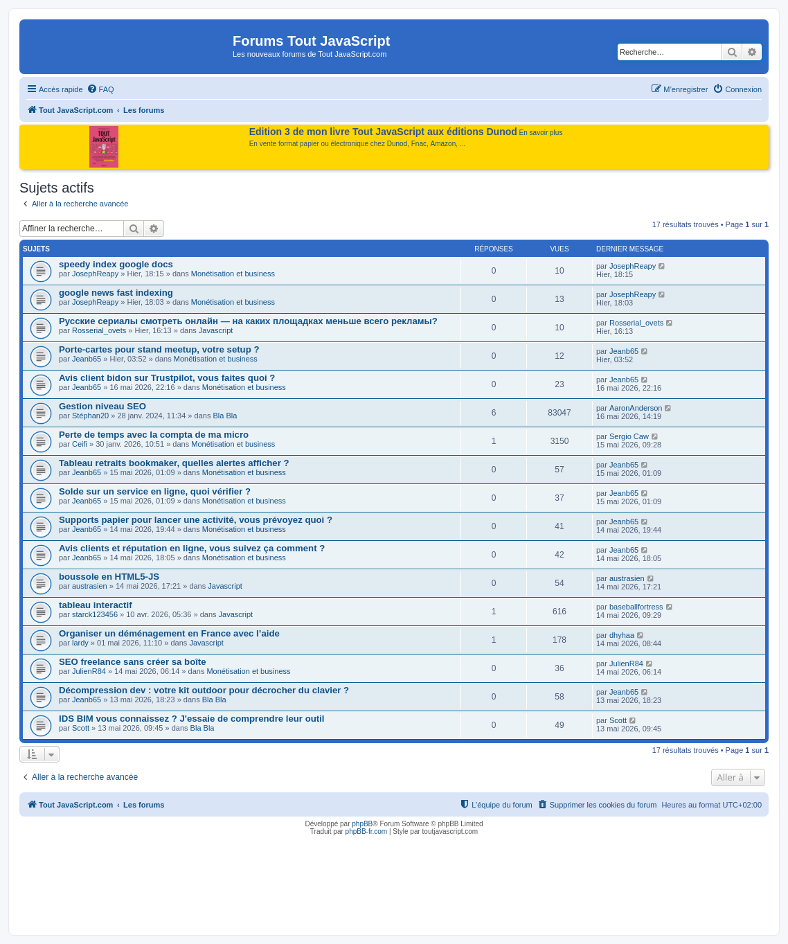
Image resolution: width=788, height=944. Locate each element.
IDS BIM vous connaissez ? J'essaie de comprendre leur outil (192, 718)
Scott (80, 728)
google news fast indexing (116, 292)
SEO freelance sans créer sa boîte (132, 662)
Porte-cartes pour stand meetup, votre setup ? (159, 349)
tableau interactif (95, 605)
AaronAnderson (635, 408)
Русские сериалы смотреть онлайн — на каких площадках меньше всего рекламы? (248, 321)
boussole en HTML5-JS (109, 576)
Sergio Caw (629, 436)
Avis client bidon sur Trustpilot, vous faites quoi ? (167, 378)
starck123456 (95, 614)
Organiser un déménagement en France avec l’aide (169, 633)
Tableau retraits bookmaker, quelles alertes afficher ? (174, 463)
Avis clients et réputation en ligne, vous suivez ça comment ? (192, 548)
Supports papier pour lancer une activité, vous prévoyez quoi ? (195, 520)
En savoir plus (541, 132)
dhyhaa (621, 635)
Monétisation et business (233, 273)
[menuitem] (100, 89)
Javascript (216, 330)
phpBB (362, 824)
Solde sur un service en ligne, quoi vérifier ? (155, 491)
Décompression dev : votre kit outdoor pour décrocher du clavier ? (204, 690)
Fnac (419, 144)
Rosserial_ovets (99, 330)
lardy (80, 643)
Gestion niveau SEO (102, 406)
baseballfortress (636, 607)
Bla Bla (225, 415)
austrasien (89, 586)
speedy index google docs (116, 264)
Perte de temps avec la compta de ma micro (154, 434)
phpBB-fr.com (367, 831)
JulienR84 (89, 671)
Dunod (397, 144)
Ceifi (79, 444)
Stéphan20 (90, 415)
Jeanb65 (86, 359)
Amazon (443, 144)
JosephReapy (95, 273)
